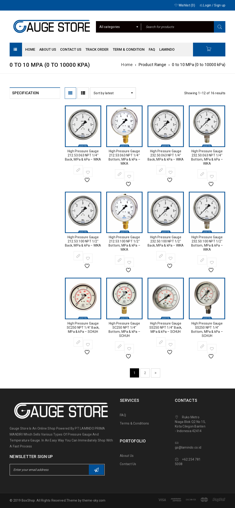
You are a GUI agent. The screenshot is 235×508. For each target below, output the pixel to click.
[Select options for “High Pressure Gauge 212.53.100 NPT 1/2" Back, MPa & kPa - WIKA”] (78, 255)
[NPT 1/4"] (15, 189)
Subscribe (96, 470)
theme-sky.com (93, 500)
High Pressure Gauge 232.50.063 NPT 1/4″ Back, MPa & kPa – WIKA (166, 155)
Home (127, 64)
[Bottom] (15, 220)
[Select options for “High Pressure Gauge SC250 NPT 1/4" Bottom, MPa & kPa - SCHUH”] (119, 346)
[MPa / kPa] (15, 241)
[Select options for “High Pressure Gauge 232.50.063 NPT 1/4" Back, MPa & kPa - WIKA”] (160, 169)
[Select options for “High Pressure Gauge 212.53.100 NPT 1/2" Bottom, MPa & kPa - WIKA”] (119, 259)
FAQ (123, 415)
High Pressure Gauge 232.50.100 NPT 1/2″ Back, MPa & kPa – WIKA (166, 241)
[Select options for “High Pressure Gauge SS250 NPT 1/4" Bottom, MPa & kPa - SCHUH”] (202, 346)
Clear (24, 308)
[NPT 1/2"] (15, 179)
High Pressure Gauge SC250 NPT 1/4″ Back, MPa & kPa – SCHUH (83, 327)
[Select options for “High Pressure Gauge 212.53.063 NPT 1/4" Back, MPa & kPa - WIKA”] (78, 169)
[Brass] (15, 285)
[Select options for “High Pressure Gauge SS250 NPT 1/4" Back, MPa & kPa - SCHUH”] (160, 342)
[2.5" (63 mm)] (15, 147)
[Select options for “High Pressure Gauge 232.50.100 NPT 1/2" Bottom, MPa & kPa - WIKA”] (202, 259)
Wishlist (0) (184, 5)
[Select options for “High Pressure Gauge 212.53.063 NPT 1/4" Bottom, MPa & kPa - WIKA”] (119, 173)
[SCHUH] (15, 116)
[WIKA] (15, 126)
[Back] (15, 210)
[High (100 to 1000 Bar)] (15, 263)
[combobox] (118, 27)
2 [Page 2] (145, 373)
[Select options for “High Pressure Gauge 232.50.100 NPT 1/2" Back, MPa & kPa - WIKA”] (160, 255)
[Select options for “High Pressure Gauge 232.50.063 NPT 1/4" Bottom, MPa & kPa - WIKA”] (202, 173)
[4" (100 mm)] (15, 157)
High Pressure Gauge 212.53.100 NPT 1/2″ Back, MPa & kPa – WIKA (83, 241)
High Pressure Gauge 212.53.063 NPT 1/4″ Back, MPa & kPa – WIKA (83, 155)
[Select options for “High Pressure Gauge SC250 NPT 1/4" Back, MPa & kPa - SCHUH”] (78, 342)
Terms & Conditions (134, 423)
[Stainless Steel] (15, 295)
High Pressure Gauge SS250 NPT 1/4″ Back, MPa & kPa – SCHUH (165, 327)
